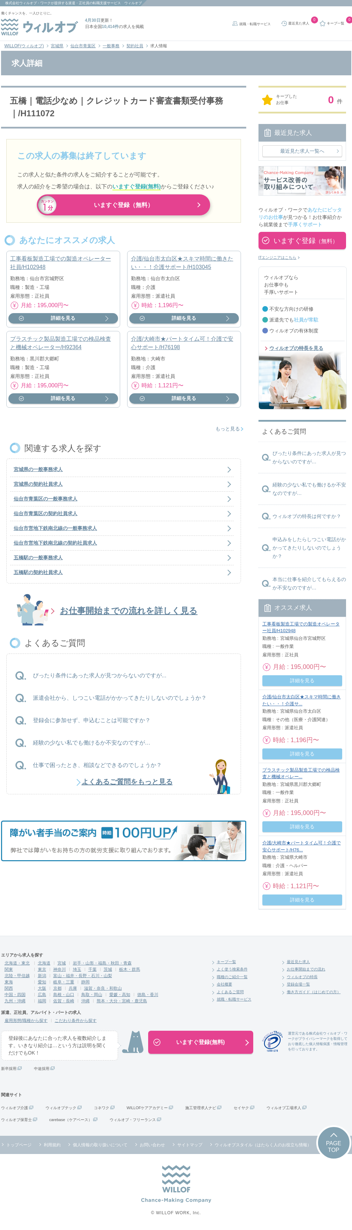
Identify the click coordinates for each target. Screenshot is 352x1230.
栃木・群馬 (129, 969)
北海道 (44, 963)
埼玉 (77, 969)
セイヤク (241, 1108)
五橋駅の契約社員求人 (38, 576)
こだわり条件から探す (76, 1020)
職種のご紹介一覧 (232, 977)
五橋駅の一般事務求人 (38, 561)
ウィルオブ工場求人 (284, 1108)
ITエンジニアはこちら (277, 257)
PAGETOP (333, 1146)
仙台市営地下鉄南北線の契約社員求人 (55, 546)
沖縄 (85, 1000)
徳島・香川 (147, 994)
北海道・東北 (17, 963)
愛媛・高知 (119, 994)
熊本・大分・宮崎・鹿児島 (122, 1000)
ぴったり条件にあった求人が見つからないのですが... (99, 679)
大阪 (42, 988)
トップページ (19, 1144)
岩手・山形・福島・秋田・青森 (102, 963)
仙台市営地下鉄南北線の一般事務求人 (55, 531)
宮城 (61, 963)
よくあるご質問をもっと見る (127, 785)
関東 (9, 969)
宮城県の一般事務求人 (38, 473)
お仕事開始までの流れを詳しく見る (129, 614)
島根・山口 (63, 994)
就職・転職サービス (255, 24)
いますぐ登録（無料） (124, 205)
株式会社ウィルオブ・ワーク (28, 3)
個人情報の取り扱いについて (100, 1144)
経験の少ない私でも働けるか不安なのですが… (92, 746)
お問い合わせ (152, 1144)
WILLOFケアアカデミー (147, 1108)
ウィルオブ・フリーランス (133, 1120)
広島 (42, 994)
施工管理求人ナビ (200, 1108)
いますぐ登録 (306, 240)
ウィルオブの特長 (302, 977)
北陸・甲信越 (17, 975)
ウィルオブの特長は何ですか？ (306, 516)
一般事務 (111, 45)
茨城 (108, 969)
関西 (9, 988)
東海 (9, 982)
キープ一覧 (226, 962)
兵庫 (73, 988)
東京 (42, 969)
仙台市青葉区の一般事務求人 (45, 502)
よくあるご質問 (230, 992)
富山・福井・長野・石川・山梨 (82, 975)
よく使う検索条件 (232, 969)
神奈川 (59, 969)
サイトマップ (189, 1144)
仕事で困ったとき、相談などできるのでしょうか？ (97, 768)
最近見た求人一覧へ (302, 151)
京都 (57, 988)
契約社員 (134, 45)
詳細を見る (63, 321)
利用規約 (52, 1144)
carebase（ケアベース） (70, 1120)
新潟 (42, 975)
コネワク (101, 1108)
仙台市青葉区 (83, 45)
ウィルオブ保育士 (16, 1120)
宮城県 (57, 45)
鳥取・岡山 (91, 994)
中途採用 (41, 1068)
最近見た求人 (298, 962)
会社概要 (224, 984)
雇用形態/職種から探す (26, 1020)
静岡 (85, 982)
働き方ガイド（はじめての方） (314, 992)
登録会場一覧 (298, 984)
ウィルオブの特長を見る (296, 348)
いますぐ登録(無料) (200, 1042)
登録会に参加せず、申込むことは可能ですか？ (92, 723)
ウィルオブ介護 (14, 1108)
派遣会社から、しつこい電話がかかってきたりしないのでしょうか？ (120, 701)
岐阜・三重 (63, 982)
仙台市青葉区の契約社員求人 (45, 517)
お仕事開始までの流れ (306, 969)
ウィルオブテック (61, 1108)
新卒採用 (8, 1068)
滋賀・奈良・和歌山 (103, 988)
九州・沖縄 (15, 1000)
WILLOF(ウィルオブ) (24, 45)
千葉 (92, 969)
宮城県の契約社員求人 (38, 487)
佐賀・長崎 (63, 1000)
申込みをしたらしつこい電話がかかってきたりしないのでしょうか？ (309, 548)
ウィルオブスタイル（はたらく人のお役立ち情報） (263, 1144)
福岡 (42, 1000)
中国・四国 (15, 994)
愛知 (42, 982)
